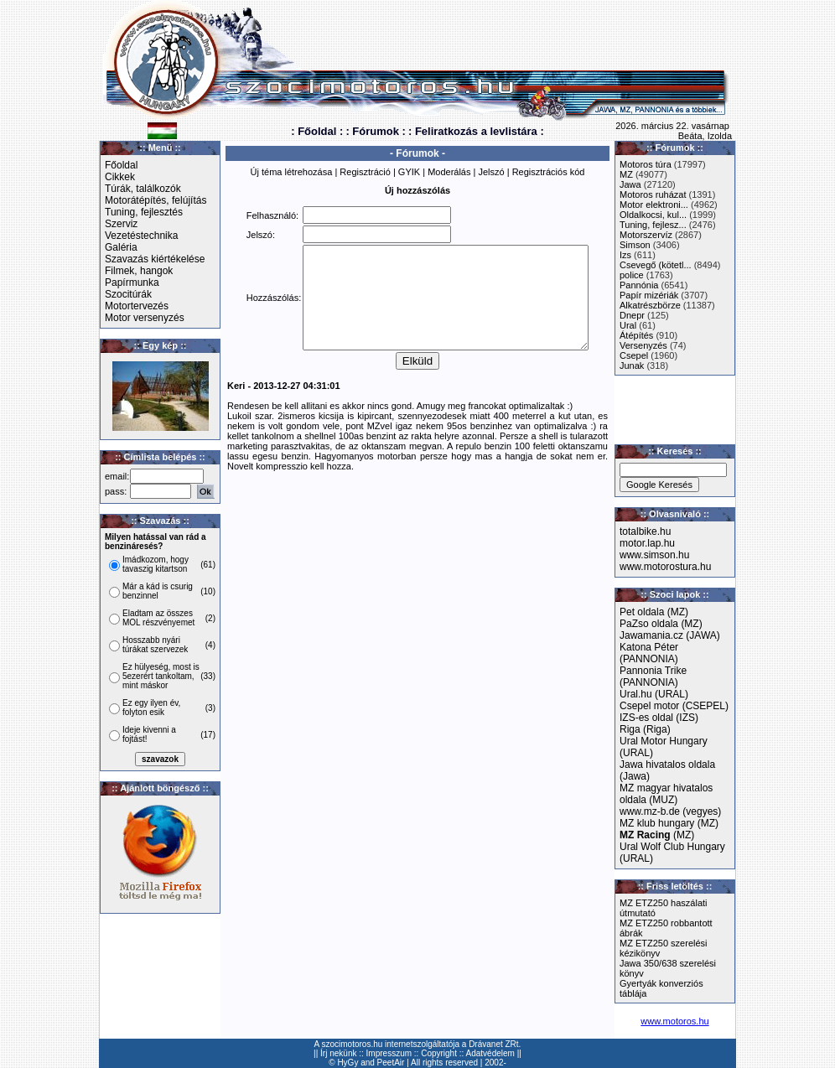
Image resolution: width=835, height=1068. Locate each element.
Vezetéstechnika (141, 235)
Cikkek (120, 177)
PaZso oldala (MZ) (661, 624)
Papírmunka (132, 282)
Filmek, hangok (139, 271)
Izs (625, 255)
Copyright (439, 1053)
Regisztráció (365, 172)
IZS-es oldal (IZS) (659, 717)
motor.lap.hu (647, 543)
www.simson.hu (654, 555)
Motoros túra (646, 164)
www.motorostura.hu (665, 567)
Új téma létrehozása (292, 172)
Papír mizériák (649, 295)
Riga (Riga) (645, 729)
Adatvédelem (490, 1053)
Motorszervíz (646, 235)
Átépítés (636, 335)
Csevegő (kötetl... (656, 265)
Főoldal (121, 165)
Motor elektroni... (654, 205)
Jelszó (491, 172)
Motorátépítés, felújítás (155, 200)
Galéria (121, 247)
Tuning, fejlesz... (653, 225)
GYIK (409, 172)
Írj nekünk (338, 1053)
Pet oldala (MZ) (654, 612)
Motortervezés (137, 306)
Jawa (630, 184)
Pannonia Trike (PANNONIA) (653, 676)
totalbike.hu (645, 531)
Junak (632, 365)
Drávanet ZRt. (495, 1044)
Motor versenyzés (144, 318)
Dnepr (632, 315)
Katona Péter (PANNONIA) (649, 653)
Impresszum (389, 1053)
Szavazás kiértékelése (155, 259)
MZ (626, 174)
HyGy (347, 1062)
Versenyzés (643, 345)
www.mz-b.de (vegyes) (670, 811)
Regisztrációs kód (548, 172)
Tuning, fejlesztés (144, 212)
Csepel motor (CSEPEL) (674, 706)
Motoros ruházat (653, 194)
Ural (628, 325)
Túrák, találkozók (143, 188)
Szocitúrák (128, 294)
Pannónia (639, 285)
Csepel (634, 355)
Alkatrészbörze (650, 305)
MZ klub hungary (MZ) (669, 823)
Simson (635, 245)
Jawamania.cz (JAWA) (670, 635)
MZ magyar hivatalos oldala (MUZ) (666, 794)
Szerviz (121, 224)
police (632, 275)
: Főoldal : (317, 131)
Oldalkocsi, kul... (653, 215)
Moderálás (449, 172)
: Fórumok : (375, 131)
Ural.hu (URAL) (654, 694)
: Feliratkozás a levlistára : (476, 131)
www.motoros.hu (674, 1021)
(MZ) (657, 835)
